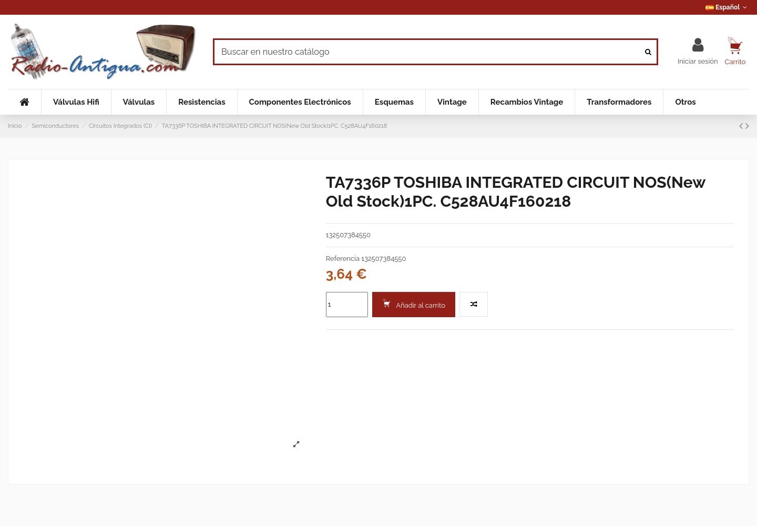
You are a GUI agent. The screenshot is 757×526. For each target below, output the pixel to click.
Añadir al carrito (413, 304)
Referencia (343, 258)
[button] (76, 102)
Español (727, 7)
